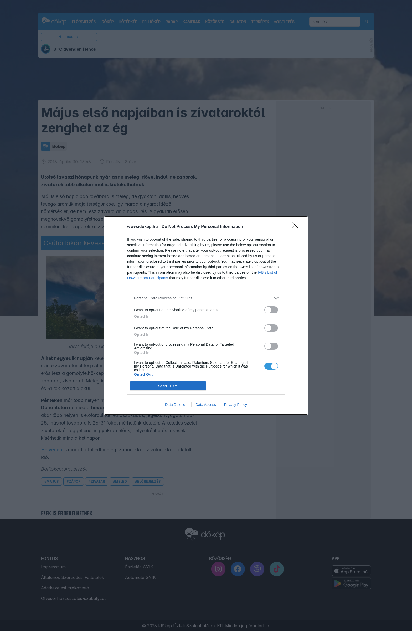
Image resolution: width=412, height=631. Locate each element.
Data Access (205, 404)
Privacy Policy (235, 404)
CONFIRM (168, 386)
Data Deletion (176, 404)
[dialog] (206, 316)
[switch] (271, 309)
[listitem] (206, 298)
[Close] (297, 227)
